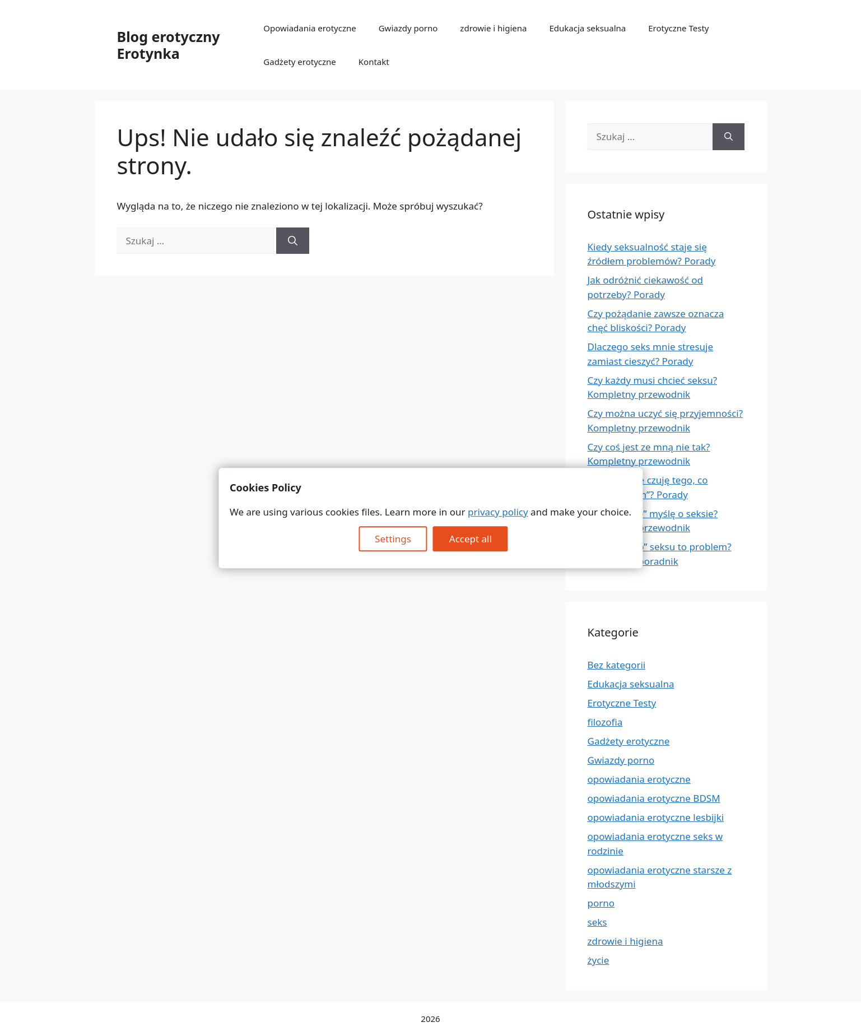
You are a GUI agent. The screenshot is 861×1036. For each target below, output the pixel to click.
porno (601, 902)
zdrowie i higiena (493, 28)
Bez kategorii (617, 664)
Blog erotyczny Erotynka (168, 45)
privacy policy (498, 511)
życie (598, 960)
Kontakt (374, 61)
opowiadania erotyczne (639, 779)
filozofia (605, 722)
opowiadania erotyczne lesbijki (656, 817)
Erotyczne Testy (678, 28)
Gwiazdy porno (408, 28)
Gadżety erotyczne (299, 61)
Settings (393, 538)
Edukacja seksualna (587, 28)
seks (597, 922)
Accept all (470, 538)
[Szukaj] (292, 240)
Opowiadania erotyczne (309, 28)
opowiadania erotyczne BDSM (654, 798)
